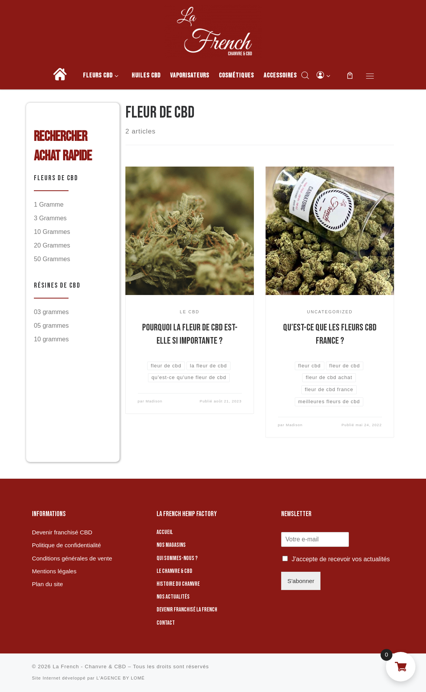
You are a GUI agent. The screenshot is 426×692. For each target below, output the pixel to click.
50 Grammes (52, 258)
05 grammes (51, 325)
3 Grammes (50, 217)
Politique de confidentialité (66, 545)
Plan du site (47, 584)
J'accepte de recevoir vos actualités (341, 559)
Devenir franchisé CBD (62, 532)
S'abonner (300, 581)
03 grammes (51, 311)
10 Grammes (52, 231)
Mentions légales (54, 571)
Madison (154, 401)
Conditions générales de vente (72, 558)
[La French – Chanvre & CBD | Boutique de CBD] (213, 29)
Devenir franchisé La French (187, 609)
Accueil (165, 532)
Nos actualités (173, 597)
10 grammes (51, 338)
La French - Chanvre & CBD (89, 666)
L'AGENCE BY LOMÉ (120, 678)
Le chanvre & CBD (174, 571)
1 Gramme (48, 204)
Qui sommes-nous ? (177, 558)
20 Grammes (52, 245)
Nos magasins (171, 545)
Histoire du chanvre (178, 584)
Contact (166, 623)
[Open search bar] (305, 75)
